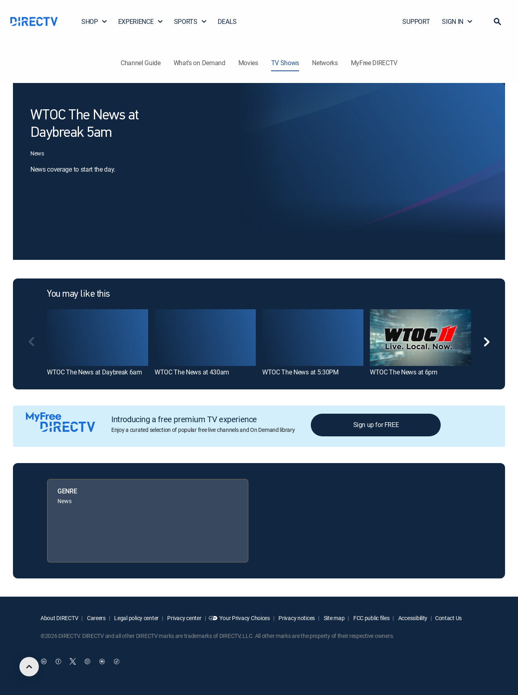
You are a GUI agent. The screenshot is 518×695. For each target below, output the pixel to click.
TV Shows (285, 62)
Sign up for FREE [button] (376, 424)
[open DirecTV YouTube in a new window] (102, 661)
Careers (96, 618)
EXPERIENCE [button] (140, 21)
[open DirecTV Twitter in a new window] (73, 661)
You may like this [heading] (78, 294)
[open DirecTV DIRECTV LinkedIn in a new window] (43, 661)
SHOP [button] (94, 21)
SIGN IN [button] (457, 21)
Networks (325, 62)
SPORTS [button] (190, 21)
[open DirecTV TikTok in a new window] (116, 661)
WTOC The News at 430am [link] (192, 372)
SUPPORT (416, 21)
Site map (333, 618)
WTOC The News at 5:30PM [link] (300, 372)
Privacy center (184, 618)
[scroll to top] (29, 667)
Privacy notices (296, 618)
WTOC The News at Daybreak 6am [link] (94, 372)
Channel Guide (141, 62)
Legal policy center (136, 618)
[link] (97, 337)
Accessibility (412, 618)
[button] (497, 21)
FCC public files (370, 618)
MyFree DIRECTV (374, 62)
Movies (248, 62)
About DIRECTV (59, 618)
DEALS (227, 21)
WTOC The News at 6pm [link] (403, 372)
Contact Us (448, 618)
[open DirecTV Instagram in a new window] (87, 661)
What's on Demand (199, 62)
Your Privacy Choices (244, 618)
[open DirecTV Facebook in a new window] (58, 661)
